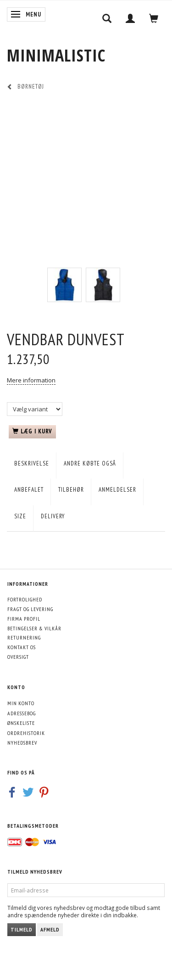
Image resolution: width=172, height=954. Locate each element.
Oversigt (18, 656)
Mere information (31, 380)
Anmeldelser (117, 490)
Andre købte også (90, 463)
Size (20, 516)
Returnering (24, 637)
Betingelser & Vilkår (34, 628)
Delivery (53, 516)
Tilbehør (71, 490)
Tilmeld (22, 929)
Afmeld (50, 929)
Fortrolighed (24, 599)
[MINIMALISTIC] (56, 55)
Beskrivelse (31, 463)
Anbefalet (29, 490)
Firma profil (23, 618)
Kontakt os (21, 647)
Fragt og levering (30, 609)
